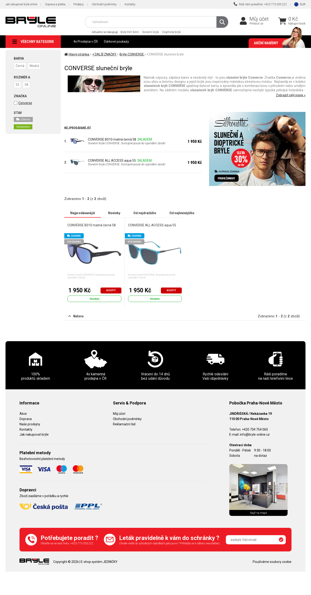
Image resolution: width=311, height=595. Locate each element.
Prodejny (78, 4)
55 (17, 84)
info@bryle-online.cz (255, 434)
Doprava (26, 419)
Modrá (34, 66)
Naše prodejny (30, 424)
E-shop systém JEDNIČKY (99, 562)
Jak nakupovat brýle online (21, 4)
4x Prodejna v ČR (85, 41)
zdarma (23, 119)
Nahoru (76, 316)
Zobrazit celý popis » (290, 95)
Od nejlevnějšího (181, 213)
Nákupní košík (296, 23)
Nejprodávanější (82, 213)
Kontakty (130, 4)
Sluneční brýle (150, 32)
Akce (23, 413)
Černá (20, 66)
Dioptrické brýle (171, 32)
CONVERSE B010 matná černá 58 (112, 139)
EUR (302, 4)
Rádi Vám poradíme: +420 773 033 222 (260, 4)
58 (26, 84)
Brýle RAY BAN (129, 32)
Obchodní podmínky (104, 4)
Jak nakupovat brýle (34, 434)
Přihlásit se (256, 23)
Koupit (111, 290)
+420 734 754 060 (255, 429)
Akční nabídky (277, 43)
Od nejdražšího (144, 213)
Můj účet (259, 19)
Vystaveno (23, 126)
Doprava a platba (55, 4)
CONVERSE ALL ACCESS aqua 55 (112, 160)
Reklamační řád (124, 424)
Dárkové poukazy (116, 41)
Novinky (114, 213)
